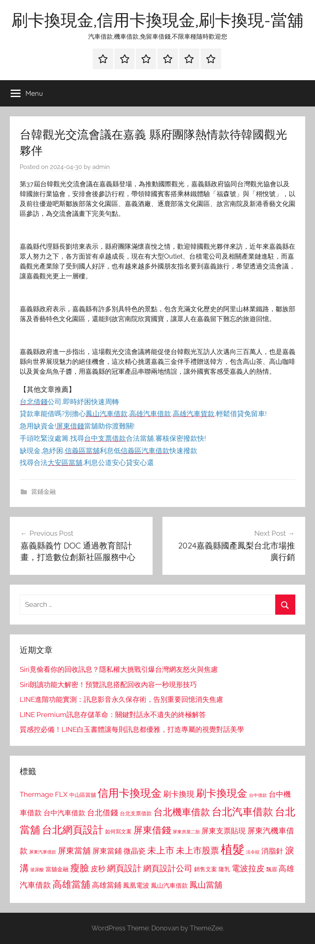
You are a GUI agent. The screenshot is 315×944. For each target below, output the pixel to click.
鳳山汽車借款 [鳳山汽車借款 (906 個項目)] (169, 885)
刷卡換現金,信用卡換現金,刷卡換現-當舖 (157, 19)
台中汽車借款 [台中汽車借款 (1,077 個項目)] (64, 813)
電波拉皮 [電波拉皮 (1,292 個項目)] (248, 868)
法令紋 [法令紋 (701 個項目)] (253, 852)
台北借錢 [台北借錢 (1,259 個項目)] (102, 812)
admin (101, 167)
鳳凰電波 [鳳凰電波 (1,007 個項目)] (136, 885)
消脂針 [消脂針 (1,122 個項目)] (272, 851)
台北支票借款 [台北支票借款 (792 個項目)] (136, 813)
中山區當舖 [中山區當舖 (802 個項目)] (82, 795)
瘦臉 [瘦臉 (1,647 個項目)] (79, 867)
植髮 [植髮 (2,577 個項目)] (232, 849)
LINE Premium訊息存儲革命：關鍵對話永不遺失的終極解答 (113, 714)
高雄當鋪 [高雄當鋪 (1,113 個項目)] (106, 885)
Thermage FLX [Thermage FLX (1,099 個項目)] (44, 794)
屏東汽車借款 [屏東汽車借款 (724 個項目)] (42, 852)
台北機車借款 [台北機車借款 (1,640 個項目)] (181, 811)
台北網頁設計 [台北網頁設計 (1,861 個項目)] (72, 830)
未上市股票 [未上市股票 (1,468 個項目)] (197, 850)
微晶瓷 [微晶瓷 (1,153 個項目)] (134, 851)
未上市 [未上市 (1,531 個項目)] (160, 850)
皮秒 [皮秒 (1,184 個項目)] (98, 868)
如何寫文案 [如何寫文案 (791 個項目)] (118, 831)
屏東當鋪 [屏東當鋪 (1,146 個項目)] (107, 851)
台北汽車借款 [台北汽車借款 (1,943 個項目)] (242, 811)
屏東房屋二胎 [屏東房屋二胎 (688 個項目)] (186, 831)
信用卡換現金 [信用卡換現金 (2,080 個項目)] (130, 793)
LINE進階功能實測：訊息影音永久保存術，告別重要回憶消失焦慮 (121, 699)
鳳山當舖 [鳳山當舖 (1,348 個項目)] (205, 885)
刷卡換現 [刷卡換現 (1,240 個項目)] (178, 793)
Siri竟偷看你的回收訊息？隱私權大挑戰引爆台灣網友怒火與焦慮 (119, 669)
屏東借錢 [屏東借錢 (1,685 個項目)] (152, 829)
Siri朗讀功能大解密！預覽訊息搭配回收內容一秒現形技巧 (108, 684)
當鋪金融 (43, 491)
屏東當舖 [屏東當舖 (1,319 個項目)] (74, 851)
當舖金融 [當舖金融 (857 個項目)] (57, 869)
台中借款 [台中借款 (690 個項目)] (258, 795)
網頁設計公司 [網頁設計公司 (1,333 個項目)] (167, 868)
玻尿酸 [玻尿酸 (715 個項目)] (37, 869)
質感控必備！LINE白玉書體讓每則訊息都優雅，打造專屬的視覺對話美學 (132, 729)
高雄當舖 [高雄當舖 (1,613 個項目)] (71, 884)
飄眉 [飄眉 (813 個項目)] (271, 869)
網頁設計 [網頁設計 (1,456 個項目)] (124, 868)
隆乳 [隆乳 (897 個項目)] (224, 869)
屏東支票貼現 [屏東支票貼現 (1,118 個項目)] (223, 831)
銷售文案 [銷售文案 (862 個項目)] (205, 869)
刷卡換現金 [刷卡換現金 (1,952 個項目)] (221, 793)
